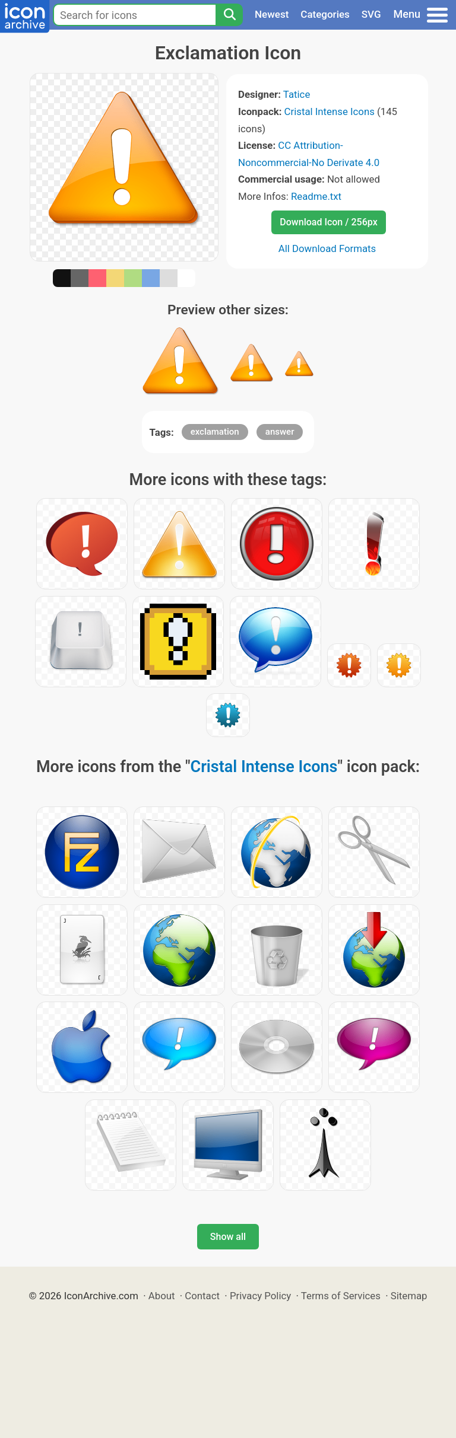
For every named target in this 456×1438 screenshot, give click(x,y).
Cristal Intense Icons (329, 111)
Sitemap (409, 1296)
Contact (202, 1296)
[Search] (229, 15)
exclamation (215, 431)
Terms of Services (341, 1296)
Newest (272, 14)
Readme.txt (316, 196)
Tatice (296, 94)
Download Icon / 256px (328, 222)
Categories (325, 14)
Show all (228, 1236)
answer (279, 431)
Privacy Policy (260, 1296)
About (161, 1296)
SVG (371, 14)
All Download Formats (327, 248)
